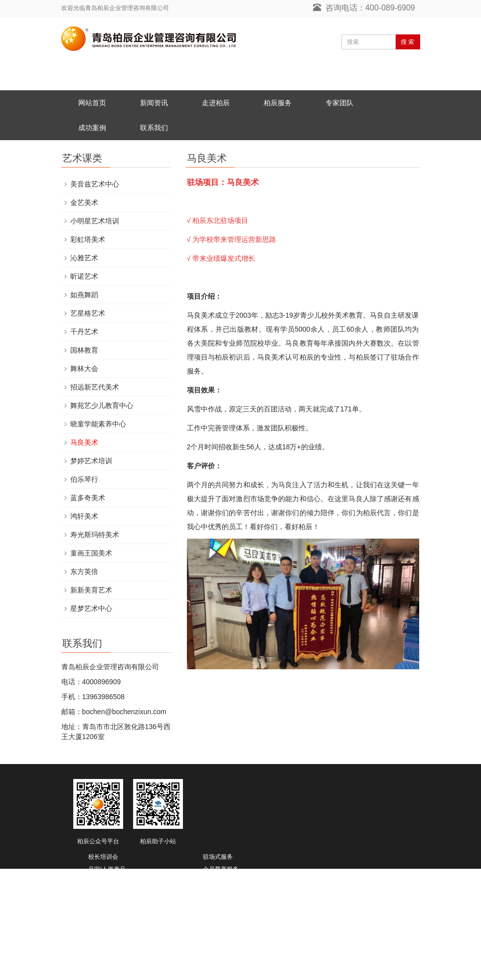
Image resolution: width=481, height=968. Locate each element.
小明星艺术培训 (94, 221)
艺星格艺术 (87, 313)
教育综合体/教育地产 (116, 898)
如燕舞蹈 (84, 295)
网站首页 (92, 103)
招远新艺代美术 (94, 387)
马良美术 (84, 442)
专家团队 (339, 103)
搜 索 (407, 41)
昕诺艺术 (84, 276)
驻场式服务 (218, 856)
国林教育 (84, 350)
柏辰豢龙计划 (221, 898)
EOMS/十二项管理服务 (233, 883)
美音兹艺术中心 (94, 184)
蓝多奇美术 (87, 498)
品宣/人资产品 (107, 869)
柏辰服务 (278, 103)
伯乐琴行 (84, 479)
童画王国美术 (91, 553)
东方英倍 (84, 572)
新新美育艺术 (91, 590)
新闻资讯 (154, 103)
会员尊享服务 (221, 869)
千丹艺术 (84, 332)
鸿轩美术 (84, 516)
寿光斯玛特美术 (94, 535)
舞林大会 (84, 369)
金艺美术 (84, 202)
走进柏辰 (216, 103)
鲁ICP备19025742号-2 (98, 961)
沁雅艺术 (84, 258)
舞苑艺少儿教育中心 (101, 405)
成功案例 (92, 128)
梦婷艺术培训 (91, 461)
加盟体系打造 (106, 883)
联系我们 (154, 128)
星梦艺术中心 (91, 608)
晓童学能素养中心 (98, 424)
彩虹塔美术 (87, 239)
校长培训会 (103, 856)
